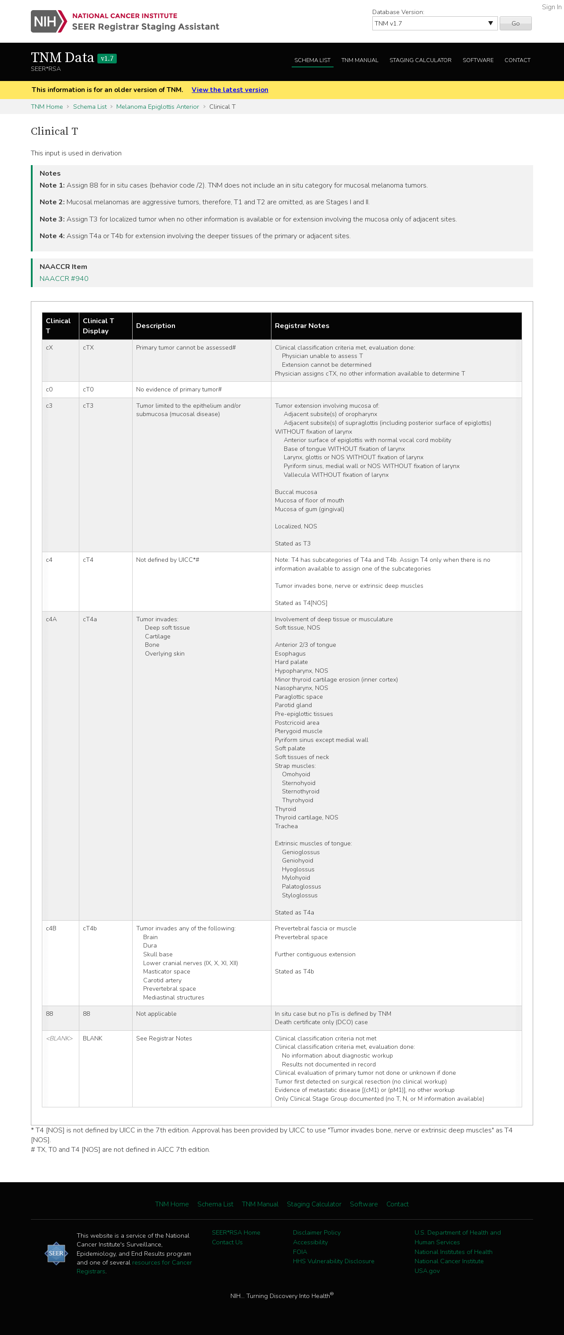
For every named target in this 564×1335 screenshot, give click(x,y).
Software (478, 60)
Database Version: (398, 11)
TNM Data (74, 58)
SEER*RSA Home (236, 1232)
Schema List (312, 60)
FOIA (300, 1251)
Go (516, 23)
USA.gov (427, 1270)
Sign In (552, 7)
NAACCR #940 (64, 279)
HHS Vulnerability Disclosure (334, 1261)
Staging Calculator (421, 60)
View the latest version (230, 89)
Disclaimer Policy (317, 1232)
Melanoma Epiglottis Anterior (157, 106)
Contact (518, 60)
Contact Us (227, 1242)
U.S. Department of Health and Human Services (458, 1237)
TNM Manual (359, 60)
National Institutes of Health (454, 1251)
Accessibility (310, 1242)
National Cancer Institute (449, 1261)
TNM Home (47, 106)
